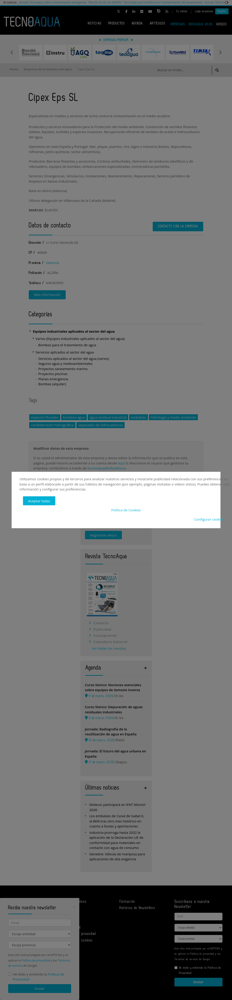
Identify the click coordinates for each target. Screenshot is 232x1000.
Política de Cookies (126, 510)
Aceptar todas (39, 500)
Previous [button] (12, 52)
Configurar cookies (209, 519)
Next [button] (220, 52)
